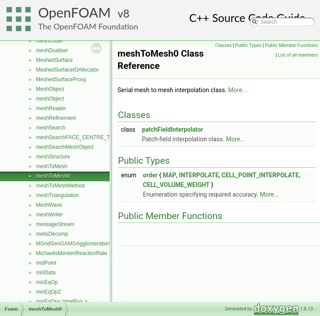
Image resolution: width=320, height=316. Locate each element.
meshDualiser (52, 50)
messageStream (55, 224)
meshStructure (53, 157)
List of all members (298, 55)
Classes (223, 45)
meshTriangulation (57, 195)
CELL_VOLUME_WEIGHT (176, 184)
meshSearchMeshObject (64, 147)
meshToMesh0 (53, 176)
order (150, 175)
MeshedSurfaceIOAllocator (67, 70)
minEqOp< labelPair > (61, 301)
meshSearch (50, 128)
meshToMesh (51, 166)
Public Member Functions (291, 45)
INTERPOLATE (199, 175)
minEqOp (47, 282)
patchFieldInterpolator (172, 129)
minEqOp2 (48, 292)
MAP (169, 175)
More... (237, 89)
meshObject (50, 99)
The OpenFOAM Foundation (88, 26)
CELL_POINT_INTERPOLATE (260, 175)
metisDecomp (52, 234)
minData (46, 272)
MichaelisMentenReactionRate (71, 253)
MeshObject (50, 89)
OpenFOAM (74, 12)
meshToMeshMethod (60, 186)
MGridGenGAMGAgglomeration (73, 244)
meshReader (51, 108)
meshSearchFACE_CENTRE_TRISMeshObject (91, 137)
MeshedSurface (54, 60)
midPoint (46, 263)
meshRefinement (56, 118)
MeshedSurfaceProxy (61, 79)
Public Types (248, 45)
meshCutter (49, 41)
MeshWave (49, 205)
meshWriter (49, 215)
